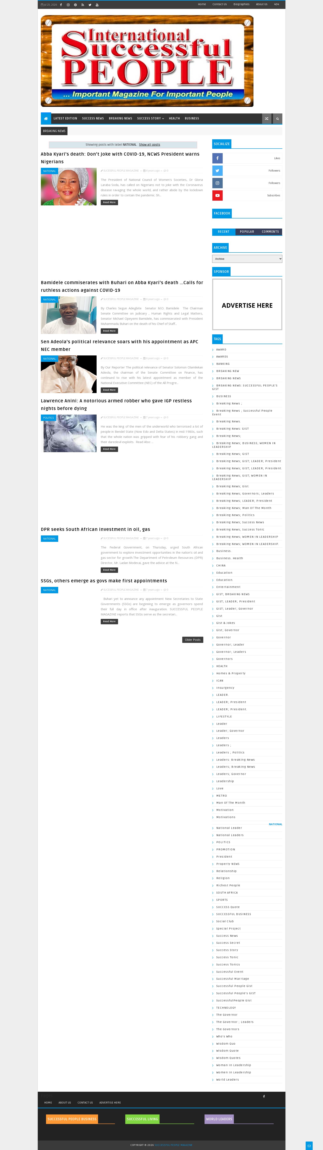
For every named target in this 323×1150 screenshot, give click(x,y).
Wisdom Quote (227, 1050)
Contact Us (220, 4)
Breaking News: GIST (232, 428)
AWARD (221, 349)
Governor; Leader (230, 644)
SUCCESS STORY (149, 118)
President (224, 856)
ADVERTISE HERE (110, 1102)
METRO (221, 795)
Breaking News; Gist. (233, 486)
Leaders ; (224, 745)
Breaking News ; (229, 403)
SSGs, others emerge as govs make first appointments (104, 581)
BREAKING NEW (227, 371)
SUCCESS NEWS (93, 118)
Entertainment (228, 587)
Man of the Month (230, 802)
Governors (224, 659)
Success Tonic (227, 957)
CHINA (221, 565)
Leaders (222, 738)
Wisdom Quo (226, 1043)
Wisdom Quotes (228, 1058)
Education (224, 572)
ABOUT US (65, 1102)
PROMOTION (225, 849)
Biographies (241, 4)
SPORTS (222, 900)
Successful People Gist (234, 986)
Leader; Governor (230, 731)
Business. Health (229, 558)
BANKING (223, 364)
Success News (227, 936)
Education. (224, 580)
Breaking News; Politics (235, 515)
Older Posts (193, 640)
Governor (223, 637)
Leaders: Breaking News (235, 760)
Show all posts (149, 145)
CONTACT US (85, 1102)
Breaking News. (228, 421)
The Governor (227, 1015)
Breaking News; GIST (232, 454)
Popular (247, 232)
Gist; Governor (228, 630)
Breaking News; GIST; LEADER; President (248, 461)
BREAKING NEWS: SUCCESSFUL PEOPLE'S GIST (245, 387)
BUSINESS (192, 118)
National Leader (229, 828)
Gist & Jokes (225, 623)
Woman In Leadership (233, 1065)
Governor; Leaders (231, 652)
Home (202, 4)
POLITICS (48, 417)
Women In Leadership (233, 1072)
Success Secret (228, 943)
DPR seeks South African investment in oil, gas (95, 529)
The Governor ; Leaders (235, 1022)
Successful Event (230, 972)
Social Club (225, 921)
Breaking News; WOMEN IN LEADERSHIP (247, 537)
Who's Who (224, 1036)
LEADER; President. (231, 709)
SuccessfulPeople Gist (234, 1000)
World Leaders (227, 1079)
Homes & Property (231, 673)
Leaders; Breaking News (235, 767)
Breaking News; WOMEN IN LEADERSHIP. (247, 544)
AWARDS (222, 356)
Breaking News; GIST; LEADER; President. (249, 468)
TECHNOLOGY (226, 1007)
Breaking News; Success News (240, 522)
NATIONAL (49, 171)
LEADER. (222, 695)
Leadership (225, 781)
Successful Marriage (232, 979)
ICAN (220, 680)
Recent (224, 232)
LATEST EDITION (65, 118)
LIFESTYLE (224, 716)
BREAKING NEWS (120, 118)
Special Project (228, 928)
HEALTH (174, 118)
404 (276, 4)
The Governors (228, 1029)
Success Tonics (228, 964)
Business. (224, 551)
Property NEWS (228, 864)
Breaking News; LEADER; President (244, 501)
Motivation (225, 810)
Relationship (226, 871)
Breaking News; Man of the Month (244, 508)
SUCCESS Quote (228, 907)
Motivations (226, 817)
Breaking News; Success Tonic (240, 529)
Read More (109, 202)
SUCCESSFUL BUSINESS (233, 914)
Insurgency (225, 688)
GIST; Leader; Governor (234, 608)
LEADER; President (231, 702)
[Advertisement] (123, 244)
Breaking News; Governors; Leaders (245, 493)
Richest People (228, 885)
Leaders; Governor (231, 774)
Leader (221, 724)
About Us (261, 4)
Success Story (227, 950)
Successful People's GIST (236, 993)
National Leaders (230, 835)
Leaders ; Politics (230, 752)
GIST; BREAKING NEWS (233, 594)
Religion (223, 878)
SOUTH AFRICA (227, 892)
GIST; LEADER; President (235, 601)
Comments (270, 232)
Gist (219, 616)
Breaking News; (228, 436)
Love (220, 788)
